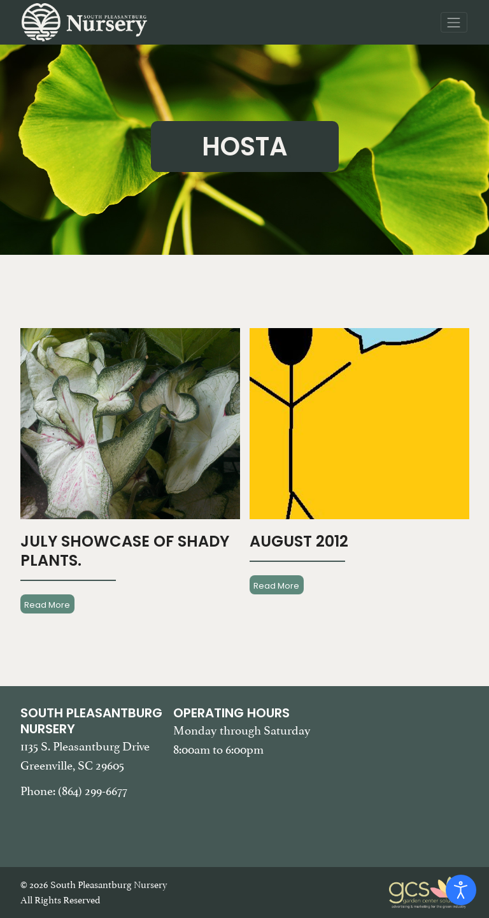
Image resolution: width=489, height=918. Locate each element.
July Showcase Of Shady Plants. (124, 551)
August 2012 (299, 541)
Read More (47, 604)
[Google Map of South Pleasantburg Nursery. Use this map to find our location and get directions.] (397, 769)
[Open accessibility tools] (461, 890)
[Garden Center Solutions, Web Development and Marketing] (429, 891)
